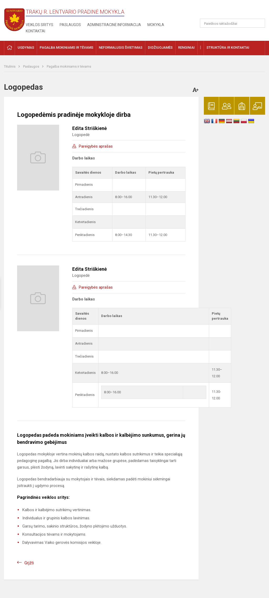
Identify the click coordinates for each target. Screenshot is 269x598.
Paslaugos (70, 25)
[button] (229, 11)
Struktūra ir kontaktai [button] (227, 47)
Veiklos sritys (39, 25)
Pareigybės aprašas (96, 146)
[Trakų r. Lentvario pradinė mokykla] (14, 18)
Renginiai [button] (186, 47)
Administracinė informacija (114, 25)
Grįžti (29, 562)
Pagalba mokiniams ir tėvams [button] (66, 47)
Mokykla (155, 25)
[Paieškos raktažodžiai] (232, 23)
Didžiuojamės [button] (160, 47)
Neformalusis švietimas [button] (120, 47)
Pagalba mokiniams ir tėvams (69, 66)
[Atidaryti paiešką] (259, 23)
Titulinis (10, 66)
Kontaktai (35, 31)
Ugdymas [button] (26, 47)
